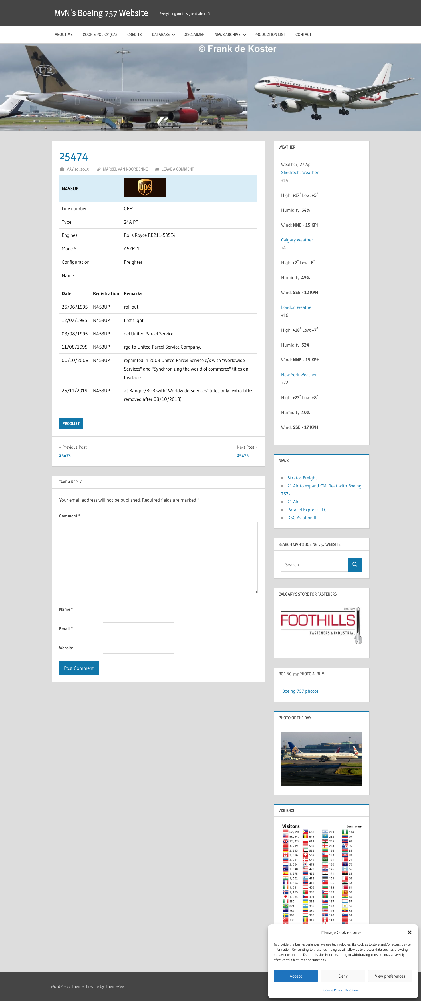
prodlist (71, 423)
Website (66, 647)
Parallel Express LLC (307, 509)
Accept (296, 976)
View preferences (390, 976)
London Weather (297, 307)
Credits (134, 34)
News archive (230, 34)
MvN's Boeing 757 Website (103, 12)
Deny (343, 976)
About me (63, 34)
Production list (269, 34)
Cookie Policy (332, 990)
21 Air (293, 501)
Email (66, 628)
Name (66, 609)
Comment (69, 515)
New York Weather (299, 374)
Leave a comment (178, 169)
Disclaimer (352, 990)
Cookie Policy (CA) (100, 34)
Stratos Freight (302, 478)
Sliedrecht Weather (300, 172)
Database (164, 34)
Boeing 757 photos (300, 691)
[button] (409, 932)
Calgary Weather (297, 240)
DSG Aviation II (301, 517)
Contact (303, 34)
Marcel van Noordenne (125, 169)
